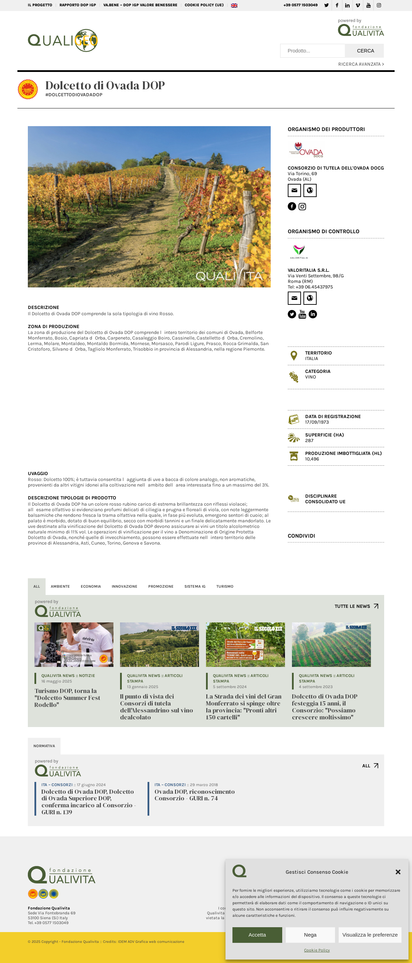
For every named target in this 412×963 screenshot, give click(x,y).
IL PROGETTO (40, 5)
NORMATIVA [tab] (44, 746)
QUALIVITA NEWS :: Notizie (68, 675)
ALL (366, 766)
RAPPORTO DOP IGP (78, 5)
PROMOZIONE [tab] (161, 586)
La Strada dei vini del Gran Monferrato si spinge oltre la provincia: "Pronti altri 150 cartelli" (244, 706)
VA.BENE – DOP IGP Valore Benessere (140, 5)
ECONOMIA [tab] (91, 586)
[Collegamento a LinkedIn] (347, 5)
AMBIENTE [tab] (60, 586)
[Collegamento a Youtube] (368, 5)
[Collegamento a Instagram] (379, 5)
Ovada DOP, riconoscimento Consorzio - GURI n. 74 (194, 795)
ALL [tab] (36, 586)
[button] (398, 871)
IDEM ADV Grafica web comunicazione (151, 941)
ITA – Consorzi (57, 784)
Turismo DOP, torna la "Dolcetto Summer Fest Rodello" (67, 697)
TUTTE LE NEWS (352, 606)
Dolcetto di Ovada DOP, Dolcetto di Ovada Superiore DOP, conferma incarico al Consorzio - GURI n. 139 (88, 801)
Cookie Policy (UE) (204, 5)
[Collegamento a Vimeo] (358, 5)
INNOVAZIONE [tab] (124, 586)
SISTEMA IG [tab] (195, 586)
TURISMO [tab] (224, 586)
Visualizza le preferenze (370, 935)
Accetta (257, 935)
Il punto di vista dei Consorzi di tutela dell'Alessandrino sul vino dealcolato (156, 706)
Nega (310, 935)
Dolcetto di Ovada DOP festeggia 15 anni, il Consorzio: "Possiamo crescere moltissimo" (324, 706)
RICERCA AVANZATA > (361, 64)
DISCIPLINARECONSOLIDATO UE (325, 499)
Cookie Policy (317, 950)
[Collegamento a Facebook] (337, 5)
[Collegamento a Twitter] (327, 5)
